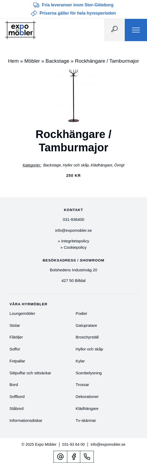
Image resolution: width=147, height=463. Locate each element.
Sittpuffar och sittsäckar (30, 373)
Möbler (32, 61)
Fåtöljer (16, 337)
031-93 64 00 (73, 444)
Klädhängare (101, 165)
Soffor (15, 349)
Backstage (57, 61)
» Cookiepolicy (73, 247)
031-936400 (73, 219)
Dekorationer (87, 396)
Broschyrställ (87, 337)
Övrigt (119, 165)
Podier (81, 313)
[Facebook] (73, 457)
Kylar (80, 361)
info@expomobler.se (73, 230)
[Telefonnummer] (86, 457)
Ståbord (17, 408)
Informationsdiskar (26, 420)
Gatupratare (86, 325)
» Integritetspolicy (73, 241)
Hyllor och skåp (76, 165)
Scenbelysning (89, 373)
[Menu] (136, 30)
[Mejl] (60, 457)
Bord (14, 384)
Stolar (15, 325)
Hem (13, 61)
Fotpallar (17, 361)
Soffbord (17, 396)
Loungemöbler (22, 313)
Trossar (82, 384)
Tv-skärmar (86, 420)
